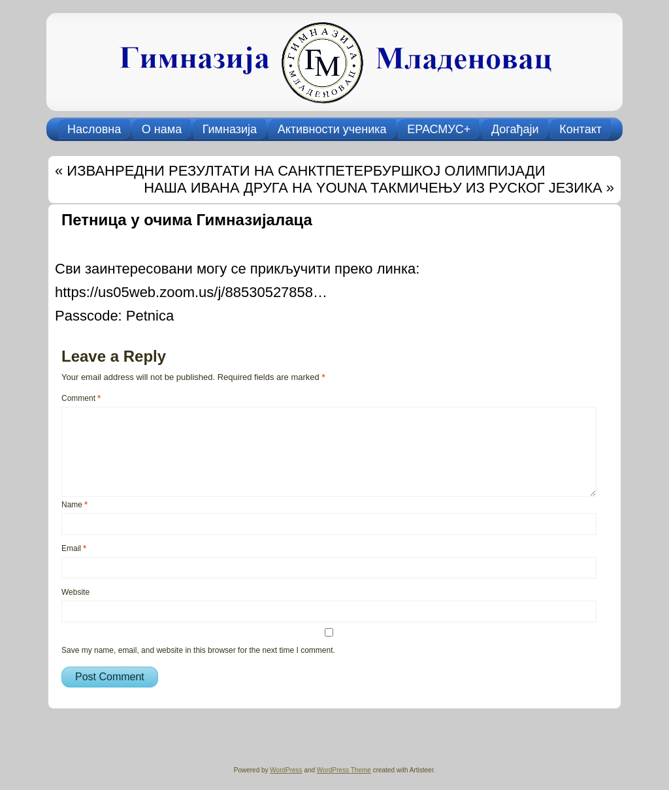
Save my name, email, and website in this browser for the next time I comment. (198, 650)
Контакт (580, 129)
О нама (162, 129)
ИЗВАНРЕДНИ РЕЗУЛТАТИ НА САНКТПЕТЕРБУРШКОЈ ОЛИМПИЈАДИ (306, 171)
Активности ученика (332, 129)
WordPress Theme (344, 770)
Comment (81, 398)
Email (73, 548)
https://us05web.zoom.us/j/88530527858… (191, 292)
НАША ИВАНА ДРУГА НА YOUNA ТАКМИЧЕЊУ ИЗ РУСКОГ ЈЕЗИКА (373, 188)
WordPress (286, 770)
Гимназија (230, 129)
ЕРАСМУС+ (438, 129)
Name (74, 504)
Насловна (94, 129)
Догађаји (515, 129)
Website (75, 592)
